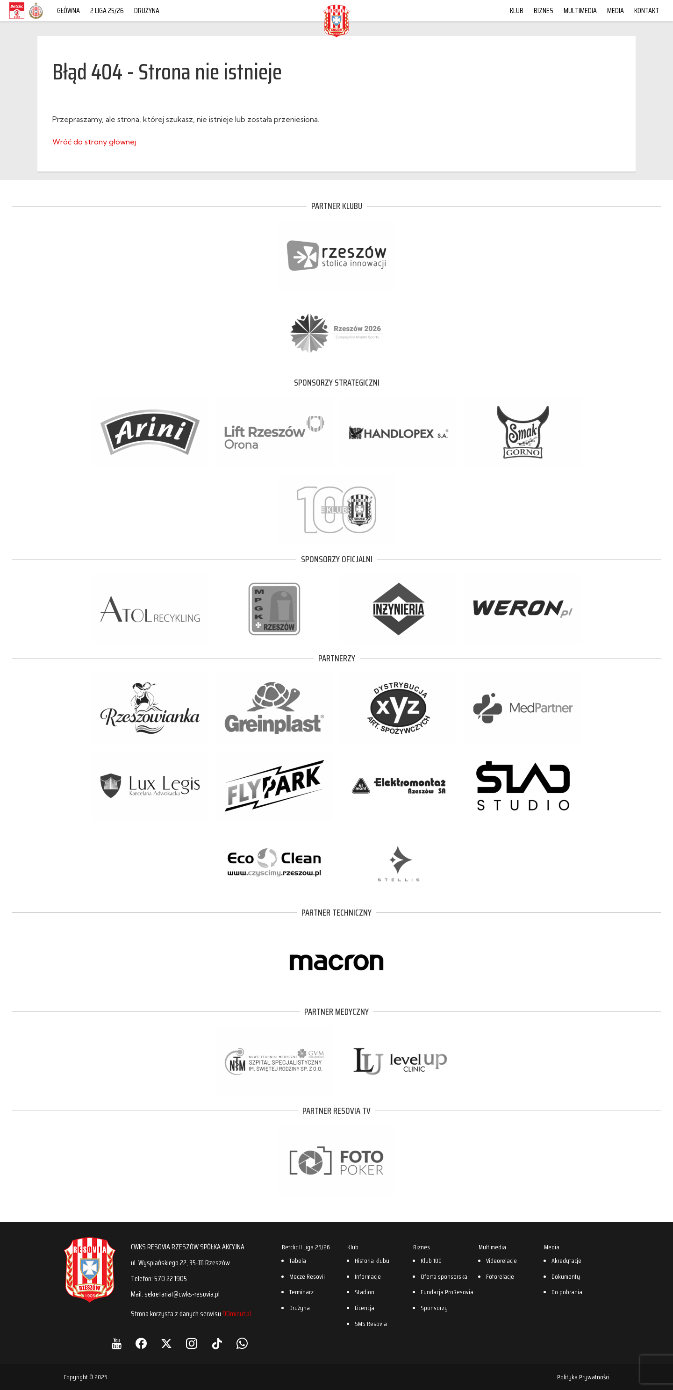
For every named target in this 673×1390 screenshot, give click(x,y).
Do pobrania (566, 1292)
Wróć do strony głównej (94, 141)
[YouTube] (117, 1343)
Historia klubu (372, 1260)
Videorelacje (501, 1260)
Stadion (364, 1292)
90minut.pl (236, 1313)
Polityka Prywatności (583, 1377)
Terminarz (301, 1292)
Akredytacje (566, 1260)
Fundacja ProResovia (447, 1292)
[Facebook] (141, 1343)
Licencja (364, 1308)
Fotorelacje (500, 1276)
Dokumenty (565, 1276)
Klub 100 (431, 1260)
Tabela (297, 1260)
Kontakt (646, 10)
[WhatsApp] (242, 1343)
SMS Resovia (371, 1323)
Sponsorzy (434, 1308)
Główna (68, 10)
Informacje (368, 1276)
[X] (166, 1343)
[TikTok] (216, 1343)
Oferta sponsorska (444, 1276)
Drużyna (146, 10)
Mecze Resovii (307, 1276)
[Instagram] (191, 1343)
